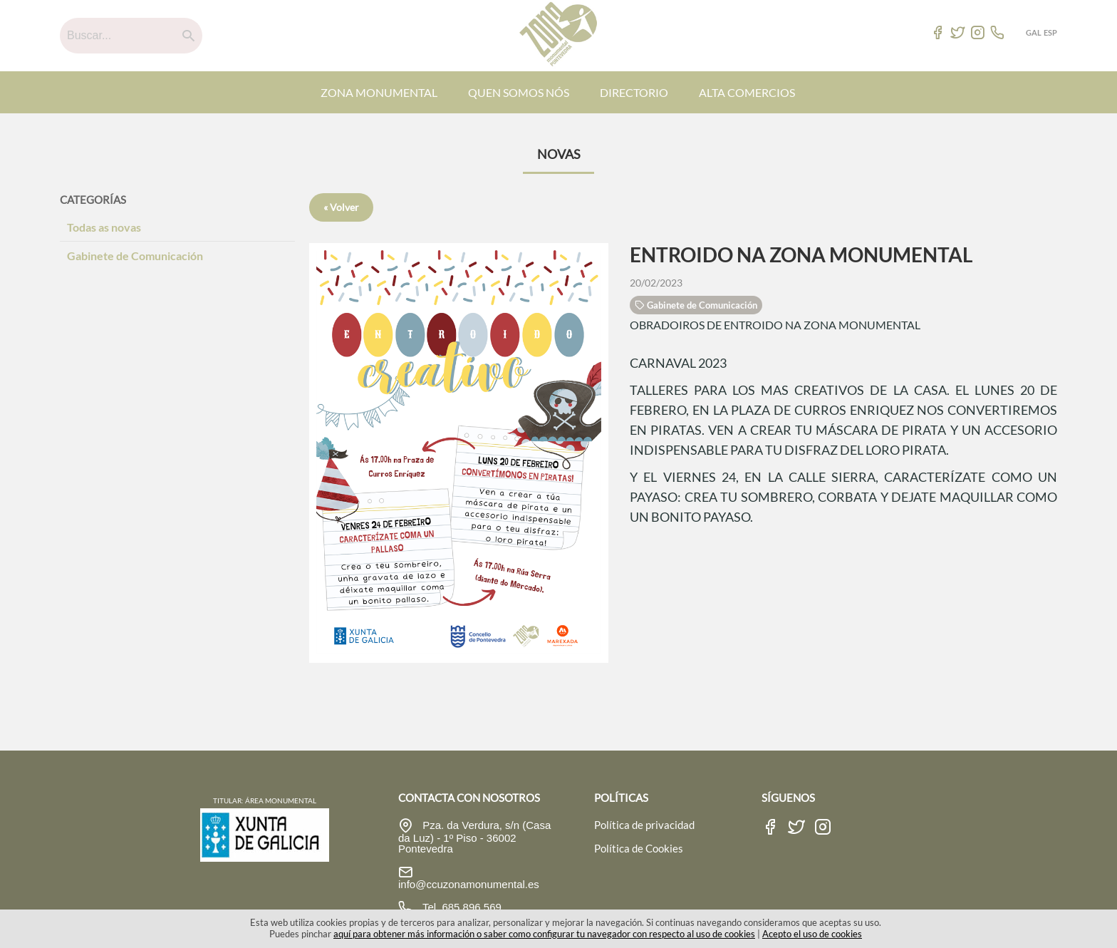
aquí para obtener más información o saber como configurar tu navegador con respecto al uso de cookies (544, 933)
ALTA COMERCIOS (747, 92)
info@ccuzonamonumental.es (468, 884)
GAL (1033, 32)
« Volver (341, 207)
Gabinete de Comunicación (135, 255)
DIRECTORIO (634, 92)
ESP (1050, 32)
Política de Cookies (638, 848)
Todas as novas (104, 227)
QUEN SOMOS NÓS (518, 92)
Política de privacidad (644, 824)
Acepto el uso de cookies (812, 933)
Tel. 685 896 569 (461, 907)
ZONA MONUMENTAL (379, 92)
